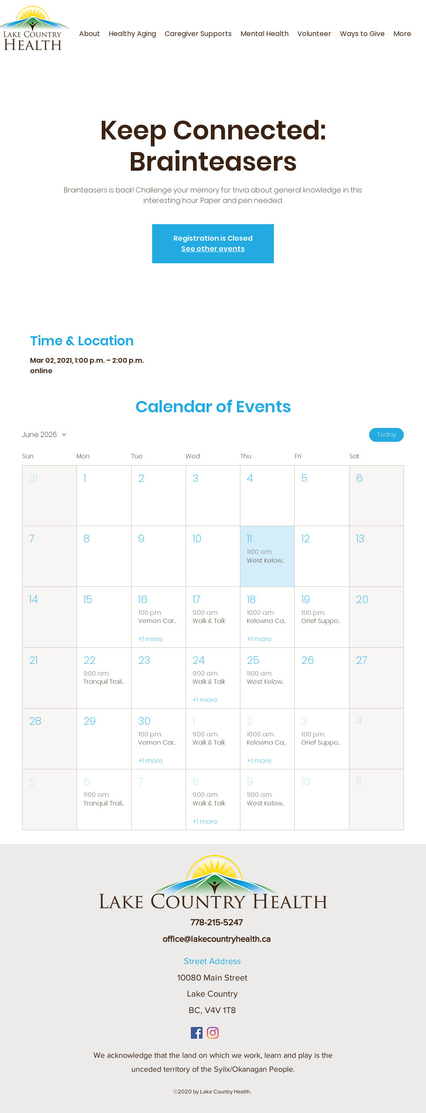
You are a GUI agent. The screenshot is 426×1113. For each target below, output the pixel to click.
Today (386, 434)
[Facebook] (197, 1033)
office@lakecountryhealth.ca (217, 939)
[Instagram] (213, 1033)
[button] (418, 28)
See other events (213, 249)
